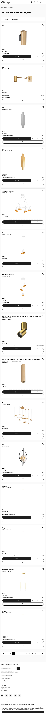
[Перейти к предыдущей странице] (7, 653)
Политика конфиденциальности (8, 702)
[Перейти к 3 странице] (16, 653)
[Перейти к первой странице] (3, 653)
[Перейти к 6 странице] (26, 653)
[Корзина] (40, 2)
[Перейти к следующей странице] (39, 653)
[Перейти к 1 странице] (10, 653)
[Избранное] (37, 2)
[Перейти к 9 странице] (35, 653)
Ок (23, 712)
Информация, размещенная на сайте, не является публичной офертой (17, 704)
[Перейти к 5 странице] (23, 653)
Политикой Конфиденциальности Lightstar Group (9, 672)
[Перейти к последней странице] (43, 653)
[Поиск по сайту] (34, 2)
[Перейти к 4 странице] (19, 653)
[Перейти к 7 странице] (29, 653)
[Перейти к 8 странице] (32, 653)
